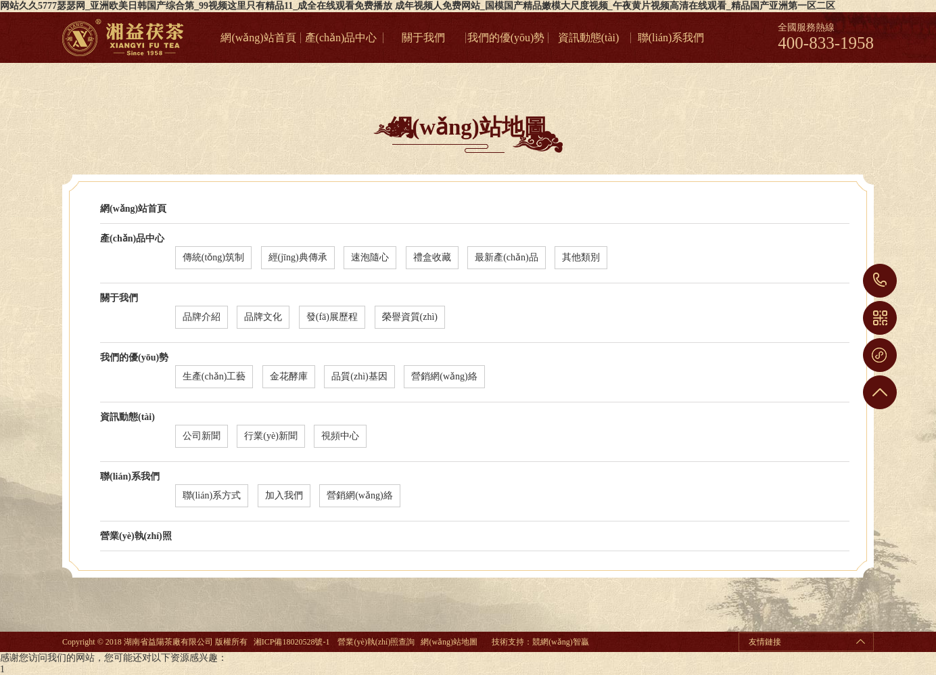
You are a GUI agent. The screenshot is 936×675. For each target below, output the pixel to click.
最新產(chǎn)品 (506, 257)
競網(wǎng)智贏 (560, 642)
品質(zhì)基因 (359, 376)
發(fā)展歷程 (332, 317)
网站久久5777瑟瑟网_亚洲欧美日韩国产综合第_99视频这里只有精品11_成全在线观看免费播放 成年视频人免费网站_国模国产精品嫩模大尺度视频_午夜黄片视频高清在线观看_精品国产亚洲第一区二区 (417, 6)
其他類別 (581, 257)
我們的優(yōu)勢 (506, 37)
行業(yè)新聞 (271, 436)
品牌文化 (263, 317)
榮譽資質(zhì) (410, 317)
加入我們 (284, 495)
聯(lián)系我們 (671, 37)
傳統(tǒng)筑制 (213, 257)
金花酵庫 (289, 376)
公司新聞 (201, 436)
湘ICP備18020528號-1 (292, 642)
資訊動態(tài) (588, 37)
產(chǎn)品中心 (341, 37)
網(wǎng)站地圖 (449, 642)
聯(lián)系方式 (212, 495)
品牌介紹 (201, 317)
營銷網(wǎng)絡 (444, 376)
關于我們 (423, 37)
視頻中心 (340, 436)
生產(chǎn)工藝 (214, 376)
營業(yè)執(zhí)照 (136, 536)
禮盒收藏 (432, 257)
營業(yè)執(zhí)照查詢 (376, 642)
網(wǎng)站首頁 (258, 37)
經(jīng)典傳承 (297, 257)
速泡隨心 (370, 257)
